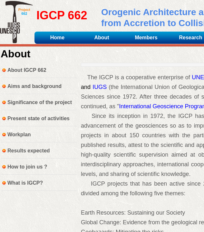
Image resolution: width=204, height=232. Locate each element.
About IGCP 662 (26, 70)
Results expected (28, 150)
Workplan (19, 134)
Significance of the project (39, 102)
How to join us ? (27, 166)
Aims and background (34, 86)
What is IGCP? (25, 183)
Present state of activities (38, 118)
